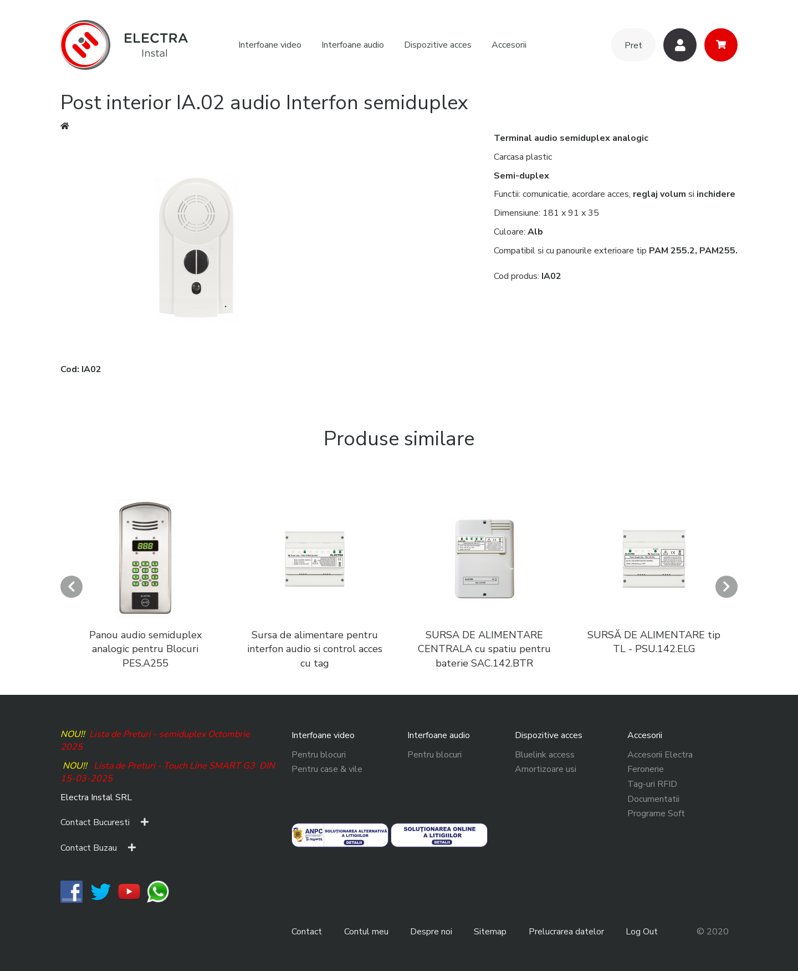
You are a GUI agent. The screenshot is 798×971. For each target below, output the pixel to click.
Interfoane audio (352, 45)
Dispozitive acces (438, 45)
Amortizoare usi (545, 769)
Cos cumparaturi (721, 45)
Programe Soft (656, 813)
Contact (306, 932)
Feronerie (645, 769)
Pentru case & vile (326, 769)
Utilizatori (680, 45)
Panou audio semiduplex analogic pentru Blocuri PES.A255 (145, 649)
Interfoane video (269, 45)
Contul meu (366, 932)
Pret (633, 45)
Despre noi (431, 932)
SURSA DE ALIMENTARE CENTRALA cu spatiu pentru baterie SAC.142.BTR (484, 649)
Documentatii (653, 799)
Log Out (642, 932)
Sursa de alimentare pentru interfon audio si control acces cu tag (314, 649)
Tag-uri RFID (652, 784)
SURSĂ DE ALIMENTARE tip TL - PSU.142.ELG (653, 642)
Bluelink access (545, 755)
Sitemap (490, 932)
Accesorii (509, 45)
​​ (71, 890)
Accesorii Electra (660, 755)
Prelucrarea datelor (566, 932)
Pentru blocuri (318, 755)
